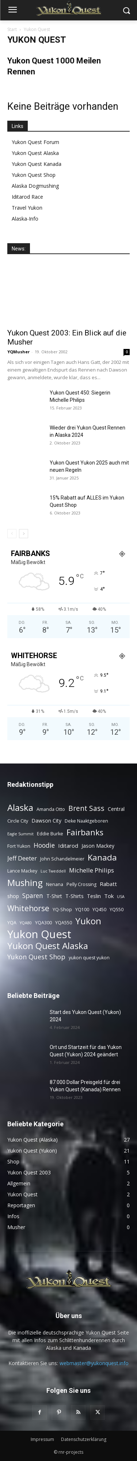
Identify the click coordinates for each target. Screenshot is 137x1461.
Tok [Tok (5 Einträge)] (109, 895)
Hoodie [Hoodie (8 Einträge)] (44, 845)
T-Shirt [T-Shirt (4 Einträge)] (54, 896)
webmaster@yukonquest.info (94, 1363)
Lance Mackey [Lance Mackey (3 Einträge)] (22, 871)
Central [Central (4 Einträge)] (116, 808)
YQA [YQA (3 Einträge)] (11, 923)
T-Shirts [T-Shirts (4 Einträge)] (74, 896)
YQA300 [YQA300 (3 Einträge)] (43, 923)
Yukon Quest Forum (35, 142)
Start (12, 29)
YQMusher (18, 351)
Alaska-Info (25, 218)
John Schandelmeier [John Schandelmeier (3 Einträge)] (62, 859)
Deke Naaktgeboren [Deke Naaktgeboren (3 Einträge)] (86, 821)
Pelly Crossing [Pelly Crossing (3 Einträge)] (81, 884)
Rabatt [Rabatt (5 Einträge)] (108, 883)
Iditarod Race (27, 196)
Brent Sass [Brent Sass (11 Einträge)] (86, 808)
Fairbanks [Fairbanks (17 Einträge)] (84, 832)
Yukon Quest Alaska (35, 152)
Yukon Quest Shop (34, 174)
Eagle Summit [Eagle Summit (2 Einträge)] (20, 833)
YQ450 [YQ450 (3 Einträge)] (99, 909)
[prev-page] (11, 533)
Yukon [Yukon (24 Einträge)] (88, 921)
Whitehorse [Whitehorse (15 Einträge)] (28, 908)
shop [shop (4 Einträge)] (13, 896)
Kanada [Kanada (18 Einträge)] (102, 857)
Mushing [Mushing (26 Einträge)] (25, 882)
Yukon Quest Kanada (36, 163)
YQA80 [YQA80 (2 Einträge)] (26, 922)
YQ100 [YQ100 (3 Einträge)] (82, 909)
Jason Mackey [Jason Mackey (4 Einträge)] (97, 845)
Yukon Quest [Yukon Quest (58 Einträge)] (39, 934)
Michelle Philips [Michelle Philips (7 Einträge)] (91, 870)
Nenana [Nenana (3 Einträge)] (54, 884)
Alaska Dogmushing (35, 185)
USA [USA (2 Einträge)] (121, 896)
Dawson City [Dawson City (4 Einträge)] (46, 820)
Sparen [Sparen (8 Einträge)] (32, 895)
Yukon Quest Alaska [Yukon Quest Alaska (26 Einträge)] (47, 945)
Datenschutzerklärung (83, 1439)
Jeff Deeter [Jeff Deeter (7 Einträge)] (22, 858)
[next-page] (23, 533)
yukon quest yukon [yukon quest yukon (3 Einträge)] (89, 958)
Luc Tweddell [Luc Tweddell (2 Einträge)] (53, 871)
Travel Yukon (27, 207)
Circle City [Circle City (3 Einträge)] (17, 821)
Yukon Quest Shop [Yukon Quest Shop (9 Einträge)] (36, 957)
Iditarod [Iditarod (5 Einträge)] (68, 845)
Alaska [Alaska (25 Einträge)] (20, 807)
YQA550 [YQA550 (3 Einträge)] (63, 923)
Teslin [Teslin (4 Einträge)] (94, 896)
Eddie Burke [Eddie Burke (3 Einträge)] (50, 834)
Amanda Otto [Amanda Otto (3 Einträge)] (51, 809)
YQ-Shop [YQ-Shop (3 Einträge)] (62, 909)
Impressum (42, 1439)
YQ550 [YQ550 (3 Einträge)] (116, 909)
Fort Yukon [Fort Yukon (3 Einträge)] (18, 846)
